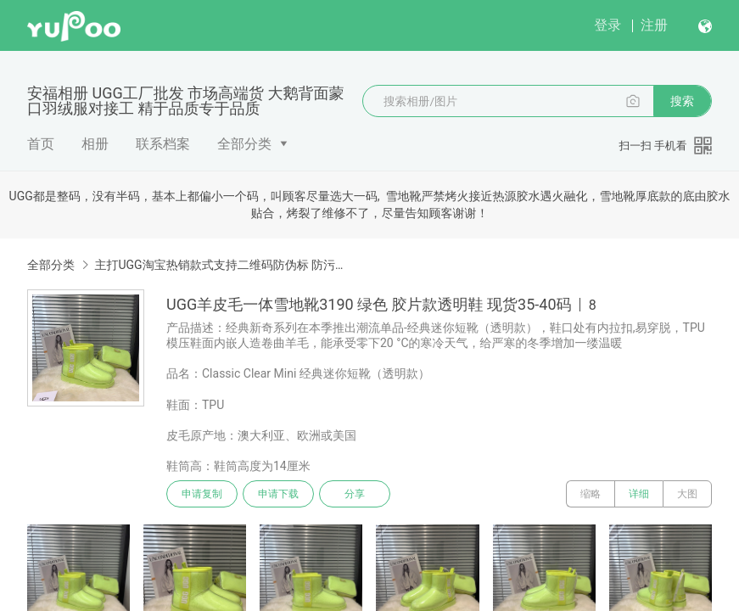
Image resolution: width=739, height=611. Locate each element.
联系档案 (163, 144)
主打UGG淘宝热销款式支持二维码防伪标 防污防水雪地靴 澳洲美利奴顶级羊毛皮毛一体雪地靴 (222, 265)
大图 (687, 494)
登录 (607, 25)
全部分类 (244, 144)
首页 (40, 144)
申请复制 (202, 494)
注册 (654, 25)
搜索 (682, 101)
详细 (639, 494)
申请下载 (278, 494)
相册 (95, 144)
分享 (354, 494)
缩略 (590, 494)
